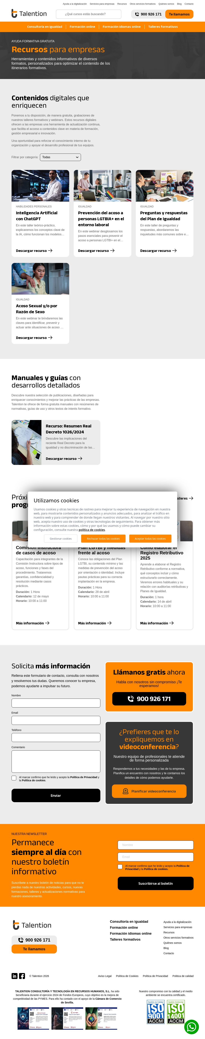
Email (15, 712)
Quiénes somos (166, 4)
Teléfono (16, 730)
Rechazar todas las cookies (103, 538)
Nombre (16, 695)
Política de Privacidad (83, 777)
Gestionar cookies (61, 538)
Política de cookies (33, 780)
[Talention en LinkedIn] (15, 976)
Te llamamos (179, 14)
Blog (179, 4)
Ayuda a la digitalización (75, 4)
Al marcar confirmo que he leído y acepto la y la (157, 867)
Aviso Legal (105, 976)
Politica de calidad (183, 976)
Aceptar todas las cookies (150, 538)
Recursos (122, 4)
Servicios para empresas (102, 4)
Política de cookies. (156, 869)
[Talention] (30, 13)
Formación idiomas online (122, 27)
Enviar (56, 795)
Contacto (188, 4)
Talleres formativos (163, 27)
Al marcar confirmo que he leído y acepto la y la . (59, 779)
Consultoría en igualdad (44, 27)
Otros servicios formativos (143, 4)
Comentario (18, 747)
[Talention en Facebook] (22, 976)
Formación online (82, 27)
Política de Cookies (127, 976)
